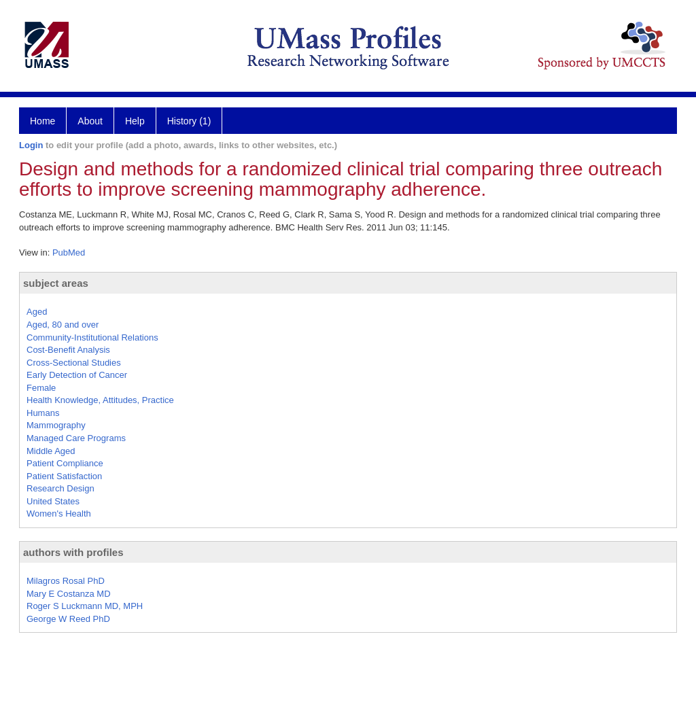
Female (41, 388)
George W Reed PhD (68, 619)
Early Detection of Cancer (77, 375)
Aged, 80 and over (63, 324)
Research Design (60, 488)
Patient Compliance (65, 463)
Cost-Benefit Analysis (68, 350)
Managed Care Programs (76, 438)
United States (53, 501)
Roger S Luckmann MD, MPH (85, 606)
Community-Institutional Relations (92, 337)
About (90, 121)
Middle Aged (51, 451)
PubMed (68, 252)
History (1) (189, 121)
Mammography (56, 425)
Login (31, 145)
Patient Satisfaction (64, 476)
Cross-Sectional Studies (74, 363)
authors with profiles (73, 552)
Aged (37, 312)
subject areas (55, 283)
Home (42, 121)
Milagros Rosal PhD (66, 581)
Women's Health (59, 513)
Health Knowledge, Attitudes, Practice (100, 400)
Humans (43, 413)
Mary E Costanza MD (69, 594)
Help (135, 121)
